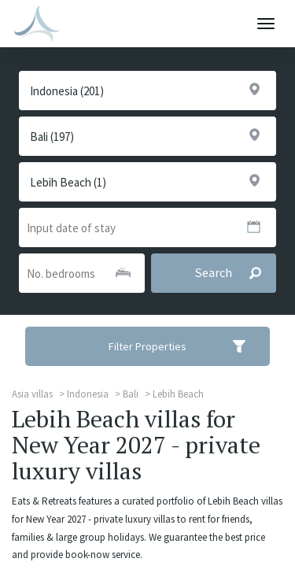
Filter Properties (187, 346)
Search (234, 273)
